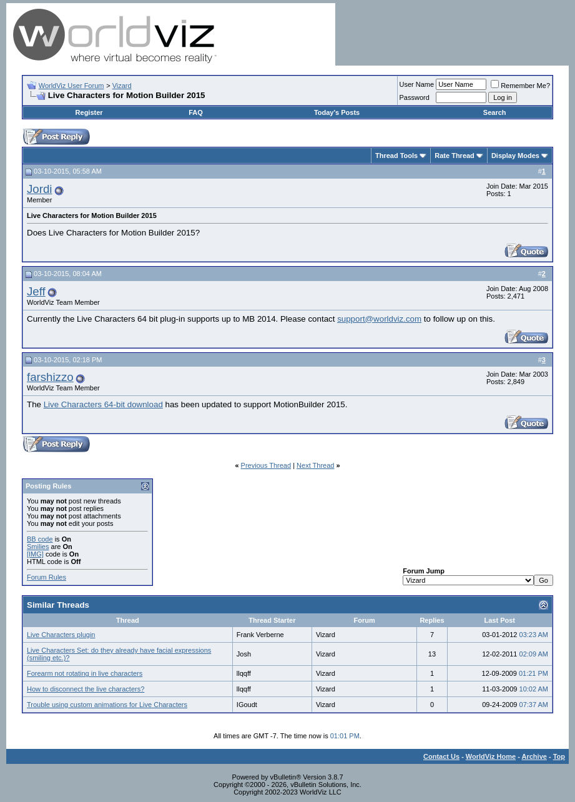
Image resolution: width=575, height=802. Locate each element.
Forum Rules (46, 577)
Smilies (38, 546)
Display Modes (515, 155)
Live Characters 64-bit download (103, 404)
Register (89, 112)
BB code (40, 539)
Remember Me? (520, 85)
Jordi (39, 189)
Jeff (36, 291)
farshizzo (50, 377)
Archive (534, 756)
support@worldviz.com (379, 319)
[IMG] (35, 554)
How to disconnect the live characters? (85, 689)
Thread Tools (396, 155)
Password (415, 97)
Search (494, 112)
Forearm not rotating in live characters (84, 673)
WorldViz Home (491, 756)
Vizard (122, 85)
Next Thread (315, 465)
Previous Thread (266, 465)
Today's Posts (337, 112)
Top (559, 756)
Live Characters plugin (61, 634)
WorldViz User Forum (71, 85)
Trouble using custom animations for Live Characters (107, 704)
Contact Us (441, 756)
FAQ (196, 112)
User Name (417, 84)
